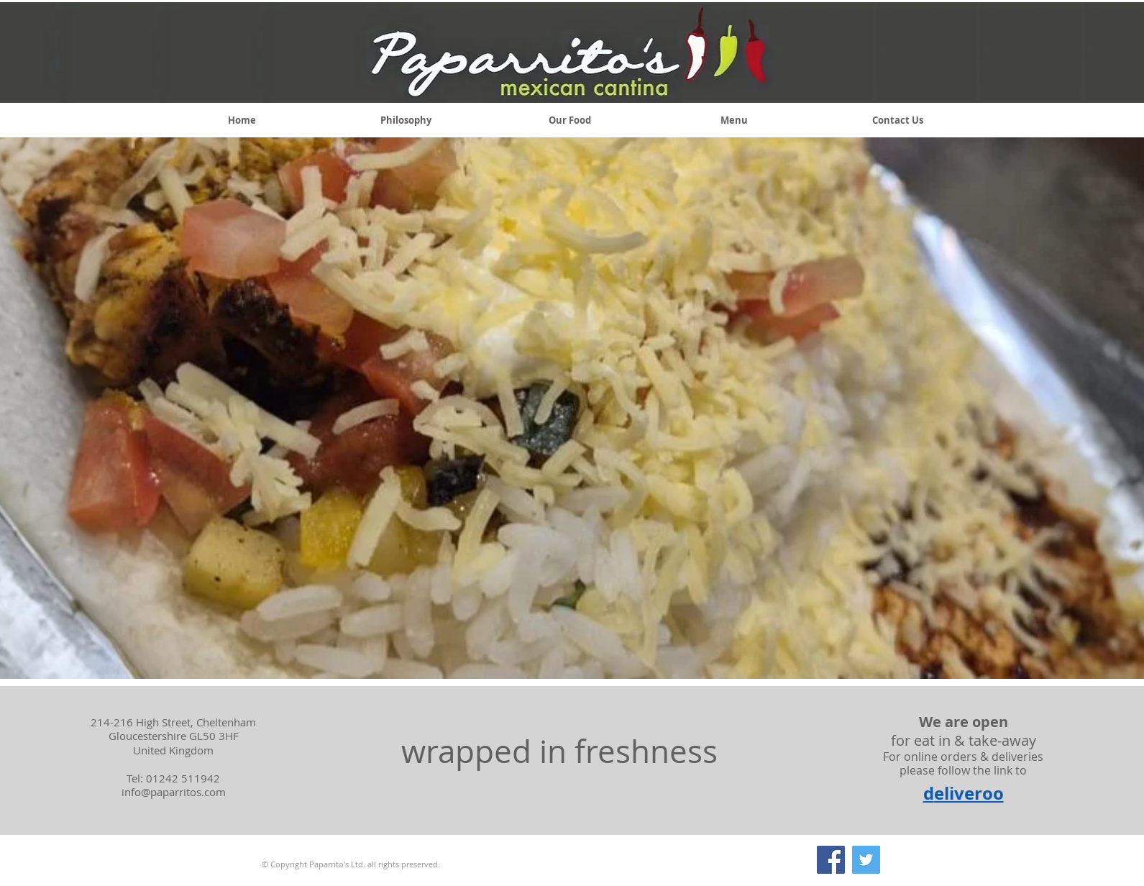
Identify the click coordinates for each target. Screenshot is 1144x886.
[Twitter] (866, 860)
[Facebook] (831, 860)
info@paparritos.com (174, 792)
